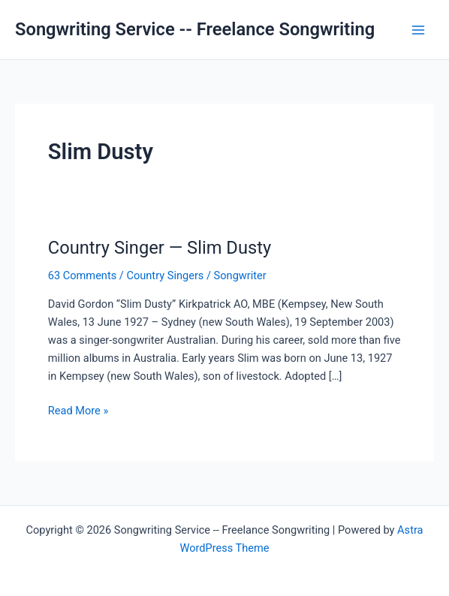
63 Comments (82, 275)
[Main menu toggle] (418, 30)
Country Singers (164, 275)
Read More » (78, 411)
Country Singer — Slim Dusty (159, 247)
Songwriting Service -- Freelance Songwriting (195, 29)
